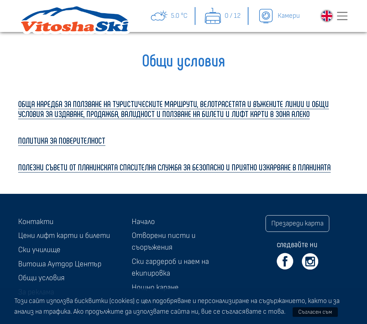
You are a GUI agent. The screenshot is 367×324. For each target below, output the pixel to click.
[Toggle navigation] (342, 16)
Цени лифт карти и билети (64, 235)
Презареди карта (297, 223)
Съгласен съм (315, 312)
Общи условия (41, 278)
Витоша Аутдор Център (59, 264)
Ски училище (39, 250)
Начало (143, 221)
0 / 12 (222, 16)
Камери (278, 16)
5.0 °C (169, 16)
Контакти (35, 221)
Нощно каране (155, 287)
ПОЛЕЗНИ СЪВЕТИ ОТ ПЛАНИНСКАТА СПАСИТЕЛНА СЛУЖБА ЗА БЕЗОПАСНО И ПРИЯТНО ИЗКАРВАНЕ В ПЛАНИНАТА (174, 167)
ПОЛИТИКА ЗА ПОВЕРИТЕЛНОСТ (61, 140)
